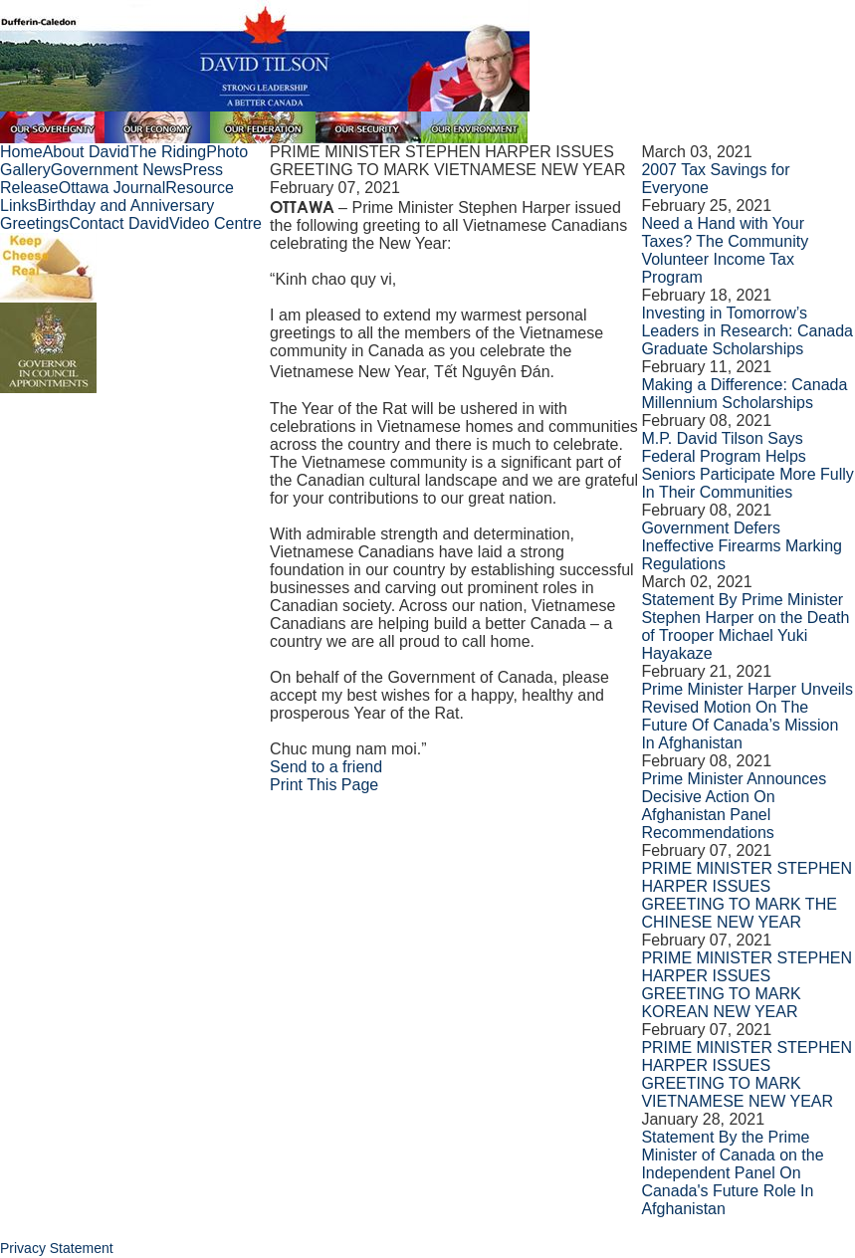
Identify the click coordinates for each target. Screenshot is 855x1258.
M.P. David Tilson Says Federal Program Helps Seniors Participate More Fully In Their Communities (747, 465)
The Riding (167, 151)
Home (21, 151)
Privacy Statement (56, 1248)
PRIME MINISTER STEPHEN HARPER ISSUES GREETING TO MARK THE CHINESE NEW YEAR (746, 895)
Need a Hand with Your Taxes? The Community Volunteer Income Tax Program (724, 250)
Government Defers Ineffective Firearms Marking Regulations (741, 546)
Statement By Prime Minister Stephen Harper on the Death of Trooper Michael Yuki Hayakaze (745, 626)
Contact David (119, 223)
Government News (117, 169)
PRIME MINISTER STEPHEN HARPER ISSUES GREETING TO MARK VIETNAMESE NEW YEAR (746, 1074)
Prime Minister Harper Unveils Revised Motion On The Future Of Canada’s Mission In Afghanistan (747, 716)
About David (86, 151)
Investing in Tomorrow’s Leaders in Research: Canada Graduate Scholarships (747, 331)
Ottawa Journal (112, 187)
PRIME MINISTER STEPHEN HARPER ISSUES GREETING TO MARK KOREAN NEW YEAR (746, 984)
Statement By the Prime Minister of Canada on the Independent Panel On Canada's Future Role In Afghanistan (732, 1173)
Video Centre (215, 223)
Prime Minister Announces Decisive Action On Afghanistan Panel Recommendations (733, 805)
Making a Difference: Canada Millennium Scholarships (744, 393)
